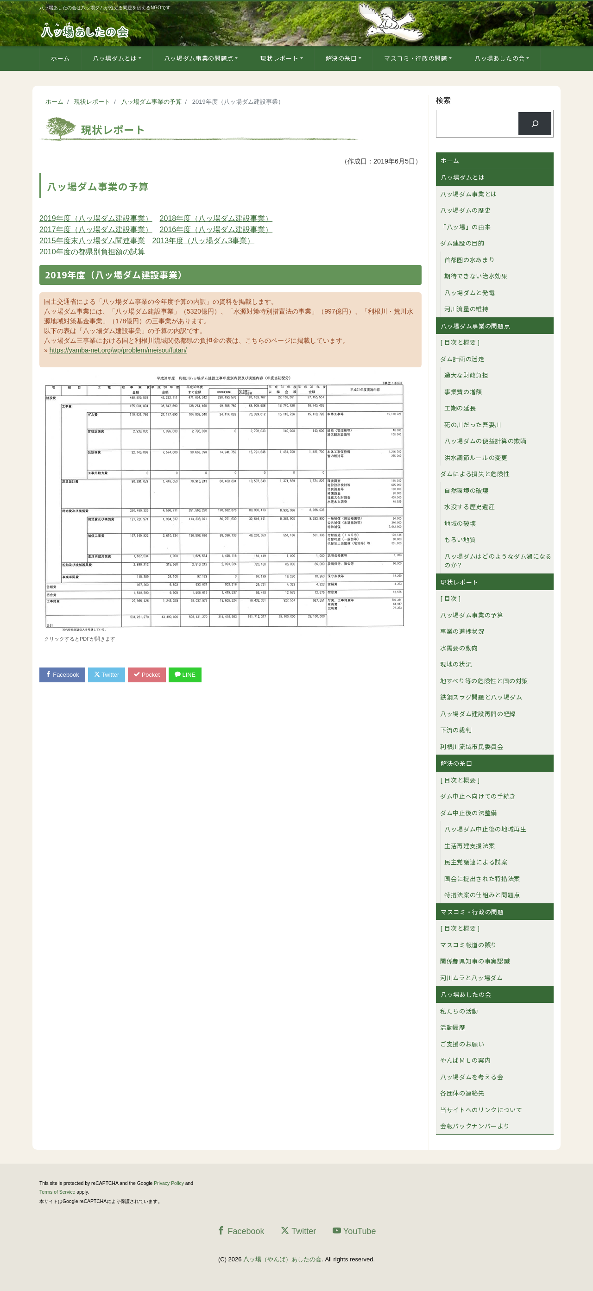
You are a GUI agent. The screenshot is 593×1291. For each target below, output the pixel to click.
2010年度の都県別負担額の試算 (92, 252)
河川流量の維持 (466, 308)
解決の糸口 (341, 58)
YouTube (354, 1231)
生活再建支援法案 (469, 845)
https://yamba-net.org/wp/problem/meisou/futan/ (118, 350)
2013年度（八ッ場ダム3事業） (203, 241)
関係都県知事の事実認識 (475, 961)
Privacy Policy (169, 1183)
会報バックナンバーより (475, 1125)
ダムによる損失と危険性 (475, 473)
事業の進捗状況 (462, 631)
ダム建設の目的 (462, 243)
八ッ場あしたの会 (499, 58)
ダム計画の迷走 (462, 358)
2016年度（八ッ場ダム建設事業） (216, 229)
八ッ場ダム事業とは (468, 193)
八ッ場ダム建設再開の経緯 (478, 713)
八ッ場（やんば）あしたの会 (282, 1259)
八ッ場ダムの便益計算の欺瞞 (485, 440)
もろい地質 (460, 539)
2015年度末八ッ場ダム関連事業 (92, 241)
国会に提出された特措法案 (482, 878)
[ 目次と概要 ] (460, 342)
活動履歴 (453, 1027)
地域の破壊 (460, 523)
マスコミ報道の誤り (468, 944)
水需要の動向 (459, 647)
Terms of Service (57, 1192)
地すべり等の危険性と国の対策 (484, 680)
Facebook (62, 674)
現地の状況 (456, 664)
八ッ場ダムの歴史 (465, 210)
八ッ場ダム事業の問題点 (198, 58)
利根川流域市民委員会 (472, 746)
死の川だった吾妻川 (472, 424)
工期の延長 (460, 407)
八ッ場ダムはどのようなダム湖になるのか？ (498, 561)
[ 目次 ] (450, 598)
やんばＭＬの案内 (465, 1060)
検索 (443, 100)
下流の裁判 (456, 729)
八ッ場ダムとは (115, 58)
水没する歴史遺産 (469, 506)
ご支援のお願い (462, 1043)
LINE (186, 674)
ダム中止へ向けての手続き (478, 796)
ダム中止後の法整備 (468, 812)
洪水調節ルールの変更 (476, 457)
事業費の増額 (463, 391)
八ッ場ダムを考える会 (472, 1076)
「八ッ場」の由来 (465, 226)
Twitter (107, 674)
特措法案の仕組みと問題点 (482, 894)
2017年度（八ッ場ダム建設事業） (95, 229)
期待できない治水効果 (476, 275)
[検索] (534, 123)
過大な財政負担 (466, 375)
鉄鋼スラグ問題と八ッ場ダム (481, 697)
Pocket (148, 674)
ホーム (60, 58)
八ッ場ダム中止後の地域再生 (485, 829)
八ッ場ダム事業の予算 (472, 615)
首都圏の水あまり (469, 259)
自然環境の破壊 (466, 490)
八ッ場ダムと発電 (469, 292)
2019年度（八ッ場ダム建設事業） (95, 218)
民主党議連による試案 (476, 861)
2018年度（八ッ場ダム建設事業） (216, 218)
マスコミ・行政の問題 (416, 58)
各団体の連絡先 (462, 1093)
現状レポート (279, 58)
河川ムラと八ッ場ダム (471, 977)
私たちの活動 (459, 1011)
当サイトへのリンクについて (481, 1109)
